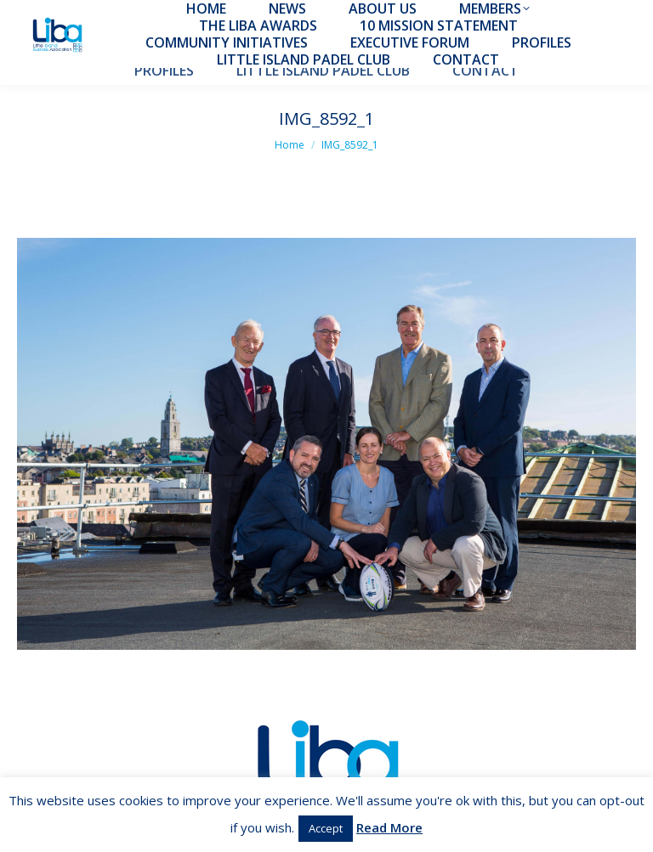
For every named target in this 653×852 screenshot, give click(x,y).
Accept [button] (326, 828)
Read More (389, 827)
